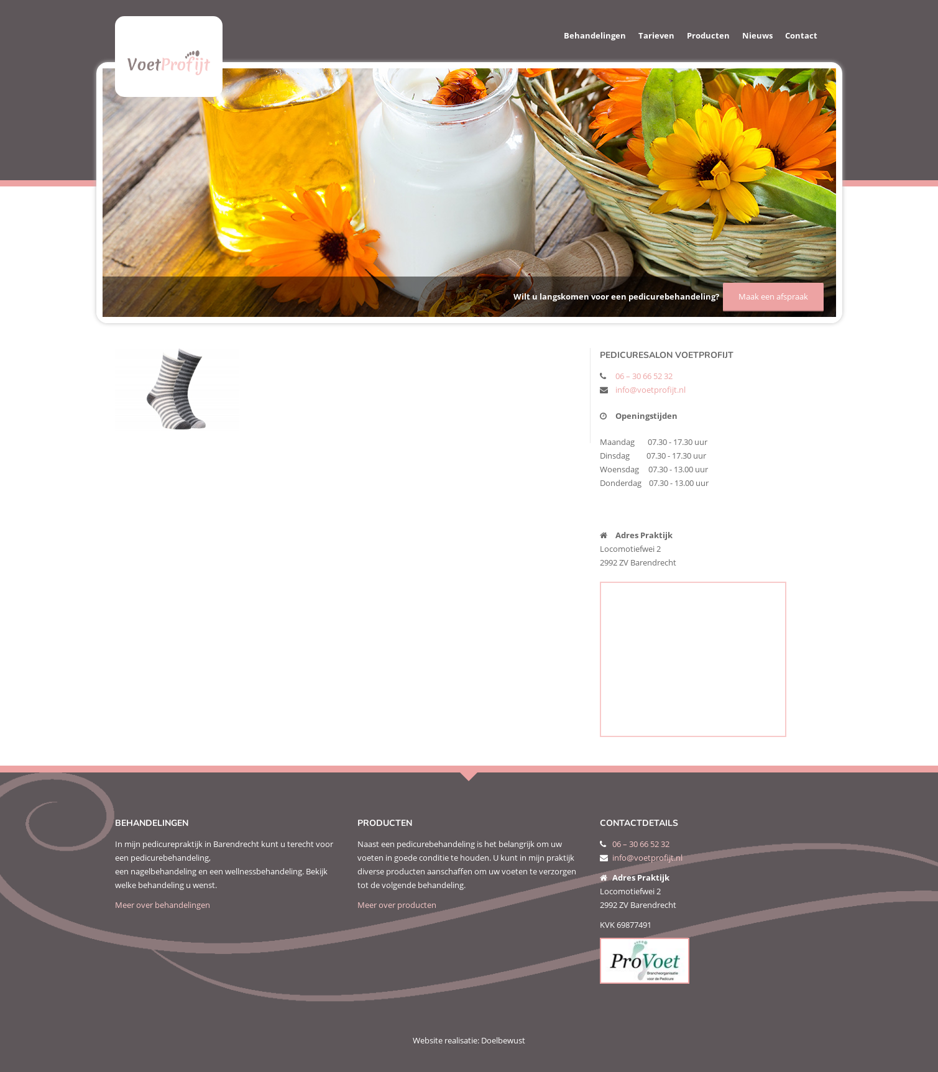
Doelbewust (503, 1040)
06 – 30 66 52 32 (644, 376)
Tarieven (656, 35)
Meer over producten (396, 904)
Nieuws (757, 35)
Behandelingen (595, 35)
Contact (801, 35)
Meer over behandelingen (162, 904)
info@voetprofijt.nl (650, 389)
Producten (708, 35)
